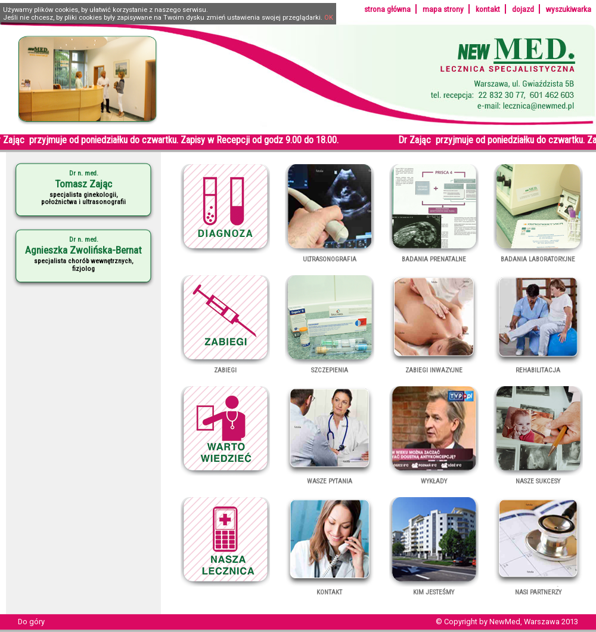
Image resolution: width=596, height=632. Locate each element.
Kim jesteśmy (434, 588)
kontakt (488, 9)
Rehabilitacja (538, 366)
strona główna (387, 9)
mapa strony (443, 9)
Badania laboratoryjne (538, 255)
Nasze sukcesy (538, 477)
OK (328, 17)
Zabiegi (225, 366)
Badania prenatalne (434, 255)
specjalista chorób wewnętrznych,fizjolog (83, 254)
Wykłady (434, 477)
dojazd (523, 9)
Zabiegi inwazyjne (434, 366)
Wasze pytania (329, 477)
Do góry (31, 621)
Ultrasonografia (329, 255)
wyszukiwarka (568, 9)
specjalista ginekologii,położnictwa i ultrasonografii (83, 187)
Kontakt (329, 588)
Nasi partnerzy (538, 588)
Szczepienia (329, 366)
